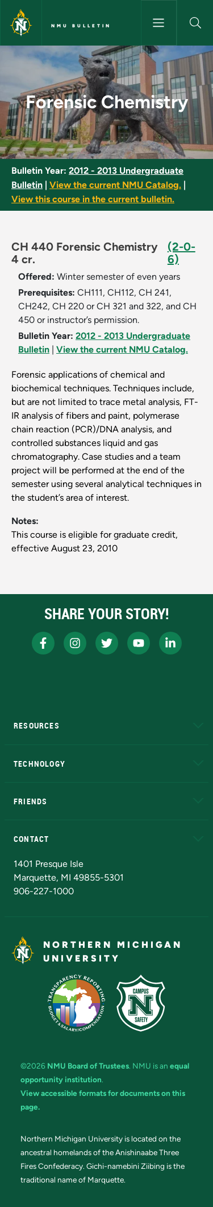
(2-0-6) (181, 252)
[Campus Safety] (140, 1003)
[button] (195, 23)
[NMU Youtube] (138, 643)
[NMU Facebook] (43, 643)
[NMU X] (106, 643)
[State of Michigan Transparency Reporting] (76, 1003)
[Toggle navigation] (159, 23)
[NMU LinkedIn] (170, 643)
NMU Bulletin (81, 25)
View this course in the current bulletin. (92, 199)
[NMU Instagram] (75, 643)
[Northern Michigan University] (21, 23)
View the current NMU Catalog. (115, 184)
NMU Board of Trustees (88, 1065)
